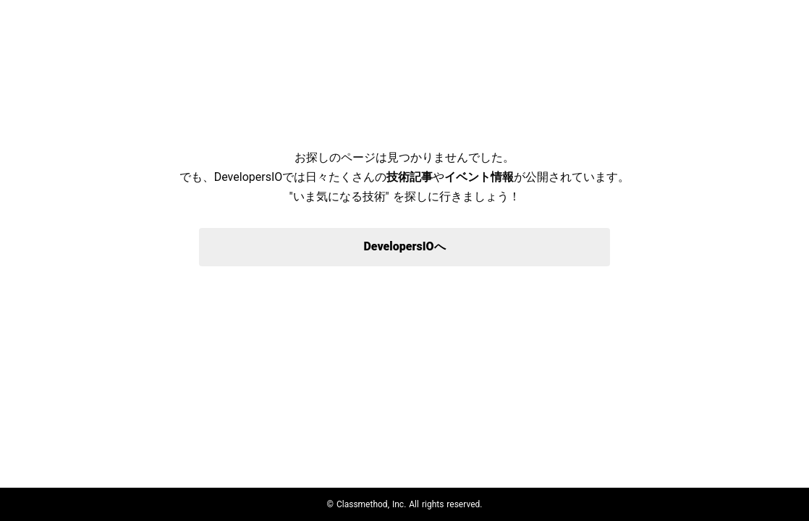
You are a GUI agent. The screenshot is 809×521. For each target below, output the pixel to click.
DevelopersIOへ (404, 246)
